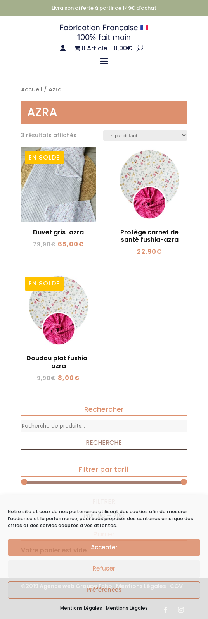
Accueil (31, 89)
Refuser (104, 568)
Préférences (104, 590)
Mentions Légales (81, 608)
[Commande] (145, 135)
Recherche (104, 442)
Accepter (104, 547)
